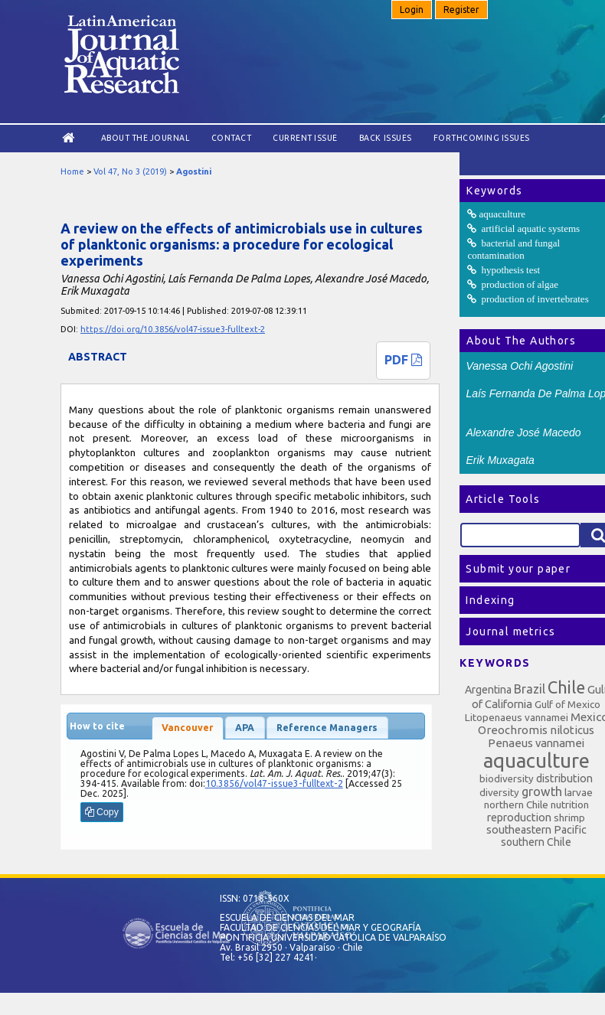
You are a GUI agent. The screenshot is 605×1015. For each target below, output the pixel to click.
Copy (102, 812)
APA (244, 728)
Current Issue (305, 137)
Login (412, 10)
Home (72, 171)
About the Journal (145, 137)
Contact (231, 137)
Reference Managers (327, 728)
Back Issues (385, 137)
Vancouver (187, 728)
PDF (403, 360)
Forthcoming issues (481, 137)
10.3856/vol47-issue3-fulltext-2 (274, 783)
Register (461, 10)
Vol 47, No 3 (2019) (130, 171)
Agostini (193, 171)
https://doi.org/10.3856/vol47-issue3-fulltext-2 (172, 329)
